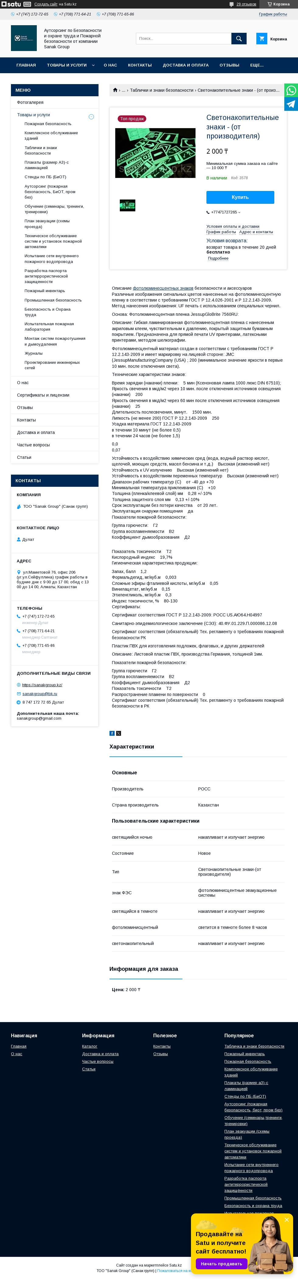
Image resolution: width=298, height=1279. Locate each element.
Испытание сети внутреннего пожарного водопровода (52, 259)
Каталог (89, 1046)
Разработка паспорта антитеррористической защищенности (46, 276)
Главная (26, 65)
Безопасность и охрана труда (253, 1205)
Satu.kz (175, 1265)
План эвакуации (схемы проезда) (47, 224)
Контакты (140, 65)
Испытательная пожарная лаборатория (49, 327)
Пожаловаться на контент (179, 1271)
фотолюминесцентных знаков (163, 288)
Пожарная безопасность (48, 123)
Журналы (34, 353)
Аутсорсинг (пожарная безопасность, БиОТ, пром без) (50, 192)
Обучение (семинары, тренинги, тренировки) (54, 209)
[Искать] (239, 38)
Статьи (24, 457)
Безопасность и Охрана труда (48, 312)
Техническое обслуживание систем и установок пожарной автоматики (53, 241)
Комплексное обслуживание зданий (51, 136)
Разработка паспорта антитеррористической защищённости (246, 1184)
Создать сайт (45, 4)
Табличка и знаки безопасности (254, 1046)
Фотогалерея (30, 102)
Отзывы (229, 65)
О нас (110, 65)
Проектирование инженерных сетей (52, 365)
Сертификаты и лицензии (43, 395)
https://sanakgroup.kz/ (42, 685)
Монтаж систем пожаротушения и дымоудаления (55, 341)
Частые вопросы (33, 444)
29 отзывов (246, 4)
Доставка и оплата (186, 65)
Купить (240, 197)
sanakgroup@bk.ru (40, 693)
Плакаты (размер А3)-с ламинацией (47, 165)
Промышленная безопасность (53, 300)
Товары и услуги (67, 65)
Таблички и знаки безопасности (161, 90)
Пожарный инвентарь (45, 290)
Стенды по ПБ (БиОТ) (45, 177)
